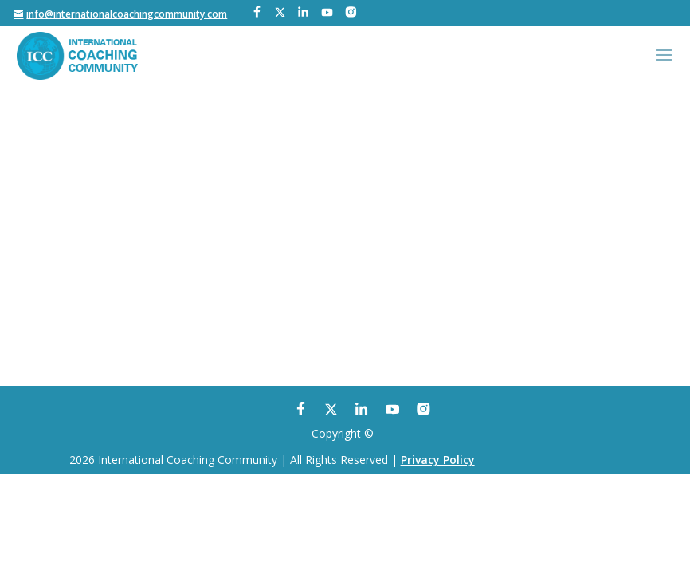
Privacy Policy (438, 459)
